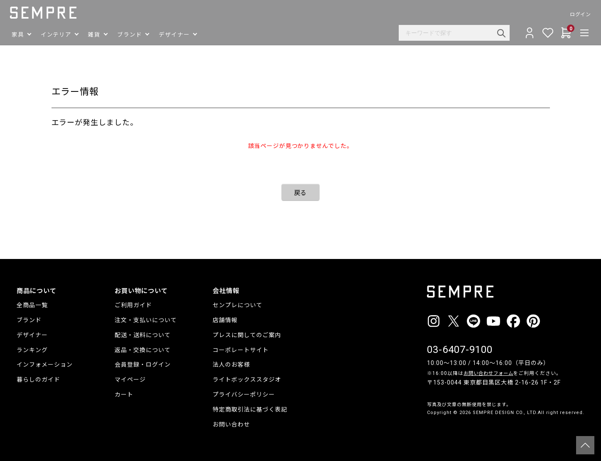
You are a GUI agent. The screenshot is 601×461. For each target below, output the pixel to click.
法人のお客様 (231, 364)
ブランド (29, 320)
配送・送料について (143, 335)
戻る (300, 193)
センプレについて (237, 305)
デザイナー (32, 335)
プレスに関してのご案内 (247, 335)
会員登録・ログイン (143, 364)
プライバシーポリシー (244, 394)
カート (124, 394)
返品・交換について (143, 350)
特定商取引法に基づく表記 (250, 409)
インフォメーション (45, 364)
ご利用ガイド (133, 305)
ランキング (32, 350)
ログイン (573, 14)
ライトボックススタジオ (247, 379)
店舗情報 (225, 320)
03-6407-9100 (460, 349)
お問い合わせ (231, 424)
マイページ (130, 379)
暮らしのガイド (38, 379)
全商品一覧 (32, 305)
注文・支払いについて (146, 320)
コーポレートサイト (241, 350)
